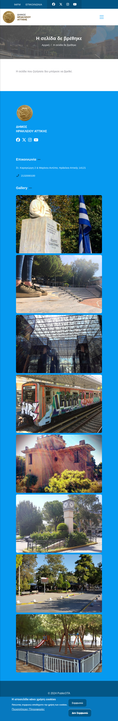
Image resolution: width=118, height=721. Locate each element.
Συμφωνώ (77, 703)
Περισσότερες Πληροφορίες (28, 709)
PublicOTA (63, 693)
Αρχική (46, 45)
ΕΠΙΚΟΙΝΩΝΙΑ (34, 4)
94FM (17, 4)
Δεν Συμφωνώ (80, 713)
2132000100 (25, 175)
